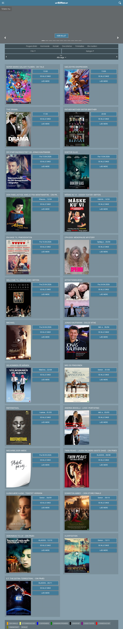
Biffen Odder (62, 3)
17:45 (45, 114)
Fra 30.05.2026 (45, 455)
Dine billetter (67, 46)
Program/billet (31, 46)
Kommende (44, 46)
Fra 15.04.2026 (45, 157)
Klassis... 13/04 (45, 199)
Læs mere (45, 81)
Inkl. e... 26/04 (103, 327)
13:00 (45, 71)
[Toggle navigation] (3, 3)
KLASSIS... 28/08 (103, 455)
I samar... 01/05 (45, 412)
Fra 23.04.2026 (45, 284)
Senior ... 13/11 (104, 540)
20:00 (103, 114)
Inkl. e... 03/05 (103, 412)
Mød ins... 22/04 (45, 370)
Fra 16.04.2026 (45, 242)
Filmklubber (79, 46)
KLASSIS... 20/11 (45, 583)
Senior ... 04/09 (45, 498)
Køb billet (61, 36)
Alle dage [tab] (61, 57)
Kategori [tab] (89, 51)
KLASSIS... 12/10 (45, 540)
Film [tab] (32, 51)
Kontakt (56, 46)
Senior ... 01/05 (104, 370)
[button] (5, 37)
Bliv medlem (92, 46)
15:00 (103, 71)
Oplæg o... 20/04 (103, 242)
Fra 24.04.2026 (104, 284)
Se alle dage (45, 76)
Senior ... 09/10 (104, 498)
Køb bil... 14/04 (104, 199)
